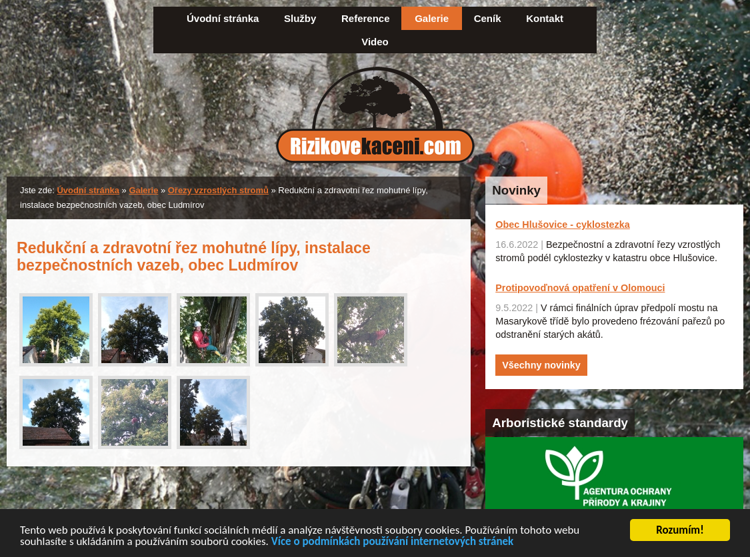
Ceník (487, 18)
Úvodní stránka (223, 18)
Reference (365, 18)
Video (375, 41)
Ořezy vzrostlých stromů (218, 190)
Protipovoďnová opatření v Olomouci (580, 287)
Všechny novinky (541, 365)
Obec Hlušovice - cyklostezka (562, 224)
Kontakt (544, 18)
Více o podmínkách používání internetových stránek (392, 543)
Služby (300, 18)
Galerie (432, 18)
